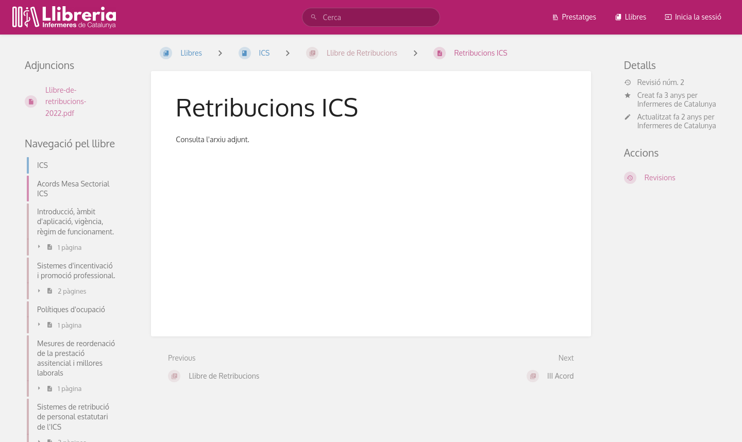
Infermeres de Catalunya (676, 103)
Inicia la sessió (693, 16)
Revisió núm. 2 (654, 82)
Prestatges (574, 16)
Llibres (631, 16)
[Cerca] (315, 17)
